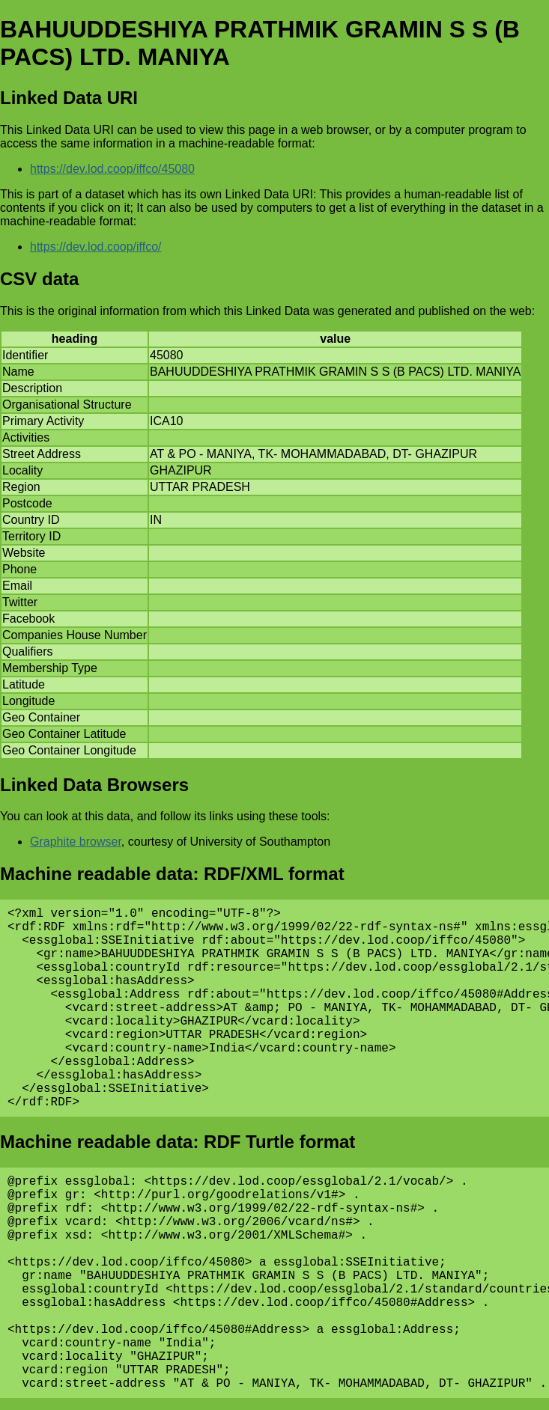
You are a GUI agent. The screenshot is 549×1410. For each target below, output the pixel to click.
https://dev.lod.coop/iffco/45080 (112, 168)
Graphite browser (75, 841)
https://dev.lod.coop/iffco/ (96, 246)
